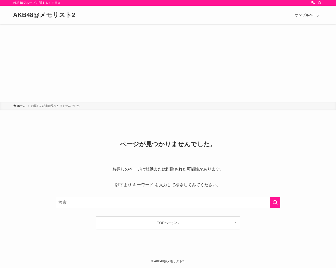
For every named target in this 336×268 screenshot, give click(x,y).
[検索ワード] (168, 202)
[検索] (319, 3)
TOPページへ (168, 223)
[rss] (313, 3)
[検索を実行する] (275, 202)
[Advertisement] (168, 63)
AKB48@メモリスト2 (44, 15)
